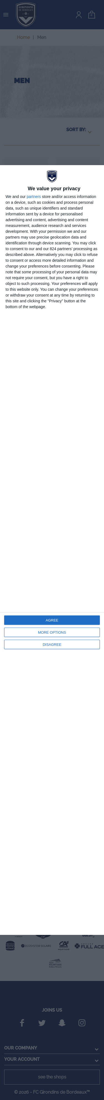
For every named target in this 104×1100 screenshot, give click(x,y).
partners (34, 197)
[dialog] (52, 550)
